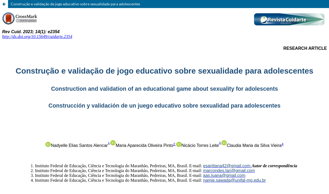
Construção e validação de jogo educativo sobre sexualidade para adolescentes (75, 4)
